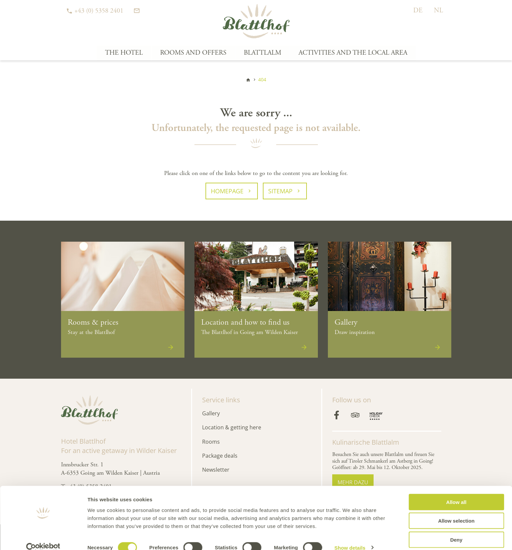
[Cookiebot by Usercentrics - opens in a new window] (43, 537)
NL (438, 10)
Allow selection (456, 510)
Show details (350, 537)
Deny (456, 529)
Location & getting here (231, 427)
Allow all (456, 491)
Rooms (211, 441)
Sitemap (280, 191)
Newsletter (215, 469)
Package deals (219, 455)
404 (262, 79)
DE (418, 10)
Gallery (211, 413)
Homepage (227, 191)
